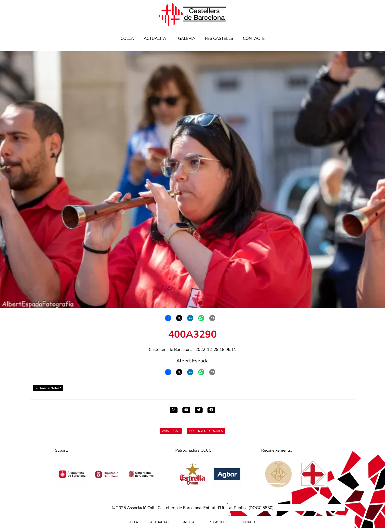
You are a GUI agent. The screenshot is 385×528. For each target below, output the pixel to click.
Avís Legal (170, 431)
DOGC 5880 (261, 508)
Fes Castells (219, 38)
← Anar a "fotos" (48, 388)
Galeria (186, 38)
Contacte (254, 38)
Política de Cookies (206, 431)
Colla (127, 38)
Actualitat (156, 38)
